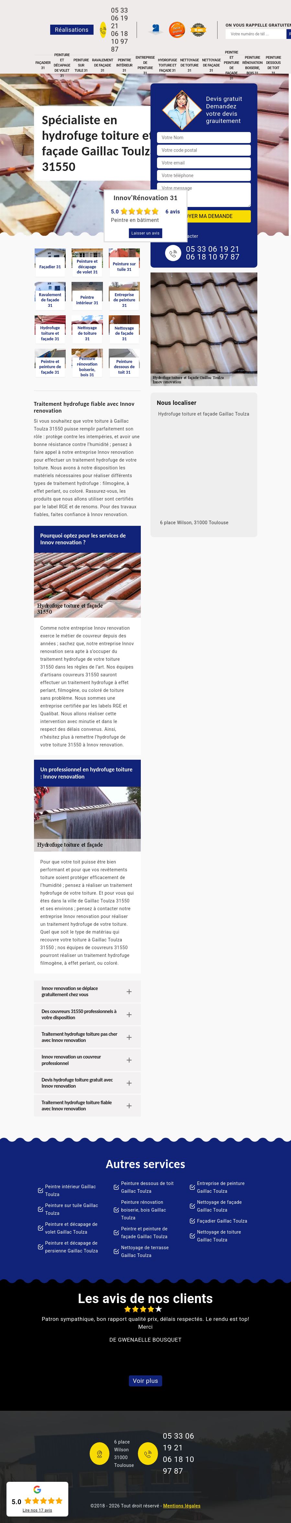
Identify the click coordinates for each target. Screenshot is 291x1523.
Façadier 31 (43, 65)
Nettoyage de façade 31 (211, 65)
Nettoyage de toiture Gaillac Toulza (219, 1235)
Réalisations (72, 29)
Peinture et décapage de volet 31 (62, 65)
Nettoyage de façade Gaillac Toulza (219, 1206)
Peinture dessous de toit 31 (273, 65)
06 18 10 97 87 (119, 41)
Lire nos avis (37, 1510)
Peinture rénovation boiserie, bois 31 (252, 65)
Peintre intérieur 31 (124, 65)
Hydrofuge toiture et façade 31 (167, 65)
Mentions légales (181, 1505)
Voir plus (145, 1380)
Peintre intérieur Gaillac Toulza (70, 1190)
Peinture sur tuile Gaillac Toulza (71, 1209)
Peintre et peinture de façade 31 (231, 65)
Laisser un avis (145, 233)
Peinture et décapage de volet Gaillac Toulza (71, 1228)
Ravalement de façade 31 (102, 65)
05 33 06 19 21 (119, 18)
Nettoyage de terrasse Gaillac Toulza (145, 1251)
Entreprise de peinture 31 (145, 65)
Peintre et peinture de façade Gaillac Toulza (144, 1232)
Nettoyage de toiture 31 (189, 65)
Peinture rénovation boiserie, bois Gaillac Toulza (143, 1210)
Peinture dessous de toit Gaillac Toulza (147, 1187)
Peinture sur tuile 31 (81, 65)
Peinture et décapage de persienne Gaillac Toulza (71, 1246)
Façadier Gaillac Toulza (222, 1221)
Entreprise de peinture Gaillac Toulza (221, 1187)
